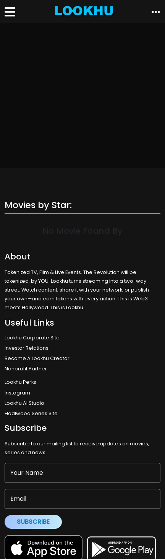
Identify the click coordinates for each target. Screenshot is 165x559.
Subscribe (33, 521)
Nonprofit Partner (26, 368)
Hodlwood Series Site (31, 413)
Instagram (17, 393)
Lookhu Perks (20, 382)
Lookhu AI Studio (24, 403)
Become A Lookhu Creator (37, 358)
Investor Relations (27, 348)
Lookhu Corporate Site (33, 337)
